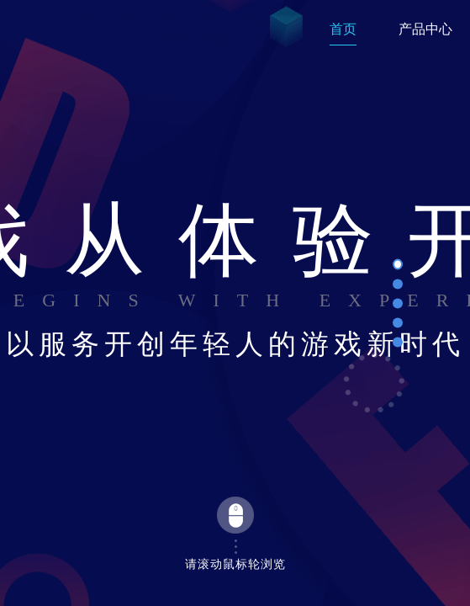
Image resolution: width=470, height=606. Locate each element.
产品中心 (425, 29)
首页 (343, 29)
